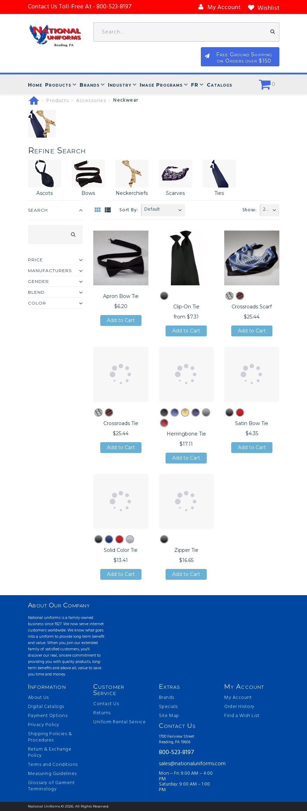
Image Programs (161, 85)
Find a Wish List (242, 716)
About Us (38, 698)
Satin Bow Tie (251, 423)
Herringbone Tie (186, 434)
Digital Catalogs (46, 707)
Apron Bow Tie (121, 296)
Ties (219, 193)
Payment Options (48, 716)
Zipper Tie (186, 550)
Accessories (91, 100)
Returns (102, 713)
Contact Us (106, 704)
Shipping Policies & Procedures (50, 737)
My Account (238, 698)
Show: (249, 210)
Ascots (44, 193)
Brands (90, 85)
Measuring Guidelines (52, 774)
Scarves (175, 193)
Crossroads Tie (120, 423)
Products (58, 85)
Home (35, 85)
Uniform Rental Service (119, 722)
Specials (168, 707)
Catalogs (219, 85)
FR (194, 85)
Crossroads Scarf (252, 307)
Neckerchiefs (132, 193)
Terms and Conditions (53, 765)
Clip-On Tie (186, 307)
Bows (88, 193)
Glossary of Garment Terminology (51, 786)
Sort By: (128, 210)
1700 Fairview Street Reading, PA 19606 (176, 739)
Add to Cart (120, 320)
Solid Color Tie (121, 550)
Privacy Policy (43, 725)
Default (152, 209)
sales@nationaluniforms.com (186, 763)
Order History (239, 707)
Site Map (169, 716)
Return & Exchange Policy (50, 752)
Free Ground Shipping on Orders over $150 (244, 57)
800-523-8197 (176, 753)
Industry (119, 85)
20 (265, 209)
